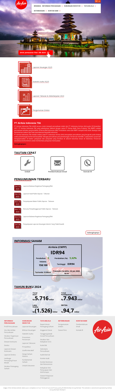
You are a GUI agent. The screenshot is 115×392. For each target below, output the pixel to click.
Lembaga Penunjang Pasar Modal (10, 360)
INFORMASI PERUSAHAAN (52, 6)
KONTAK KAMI (54, 11)
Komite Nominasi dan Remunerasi (46, 363)
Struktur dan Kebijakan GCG (45, 340)
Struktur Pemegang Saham (11, 367)
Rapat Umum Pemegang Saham (47, 325)
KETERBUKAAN (40, 11)
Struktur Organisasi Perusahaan (11, 337)
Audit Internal (45, 355)
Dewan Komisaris (10, 342)
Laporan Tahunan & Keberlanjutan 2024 (48, 96)
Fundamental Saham (27, 361)
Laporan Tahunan (28, 343)
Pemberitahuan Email (82, 325)
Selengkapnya (93, 233)
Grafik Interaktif (28, 350)
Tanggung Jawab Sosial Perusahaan (47, 335)
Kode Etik (43, 345)
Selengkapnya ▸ (20, 144)
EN (96, 1)
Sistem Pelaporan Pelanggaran (46, 377)
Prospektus (26, 347)
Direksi (6, 345)
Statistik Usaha (27, 334)
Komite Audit (44, 358)
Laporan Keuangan (29, 326)
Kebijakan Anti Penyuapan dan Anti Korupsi (46, 370)
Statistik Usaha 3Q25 (41, 81)
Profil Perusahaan (11, 326)
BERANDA (37, 6)
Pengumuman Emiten (41, 110)
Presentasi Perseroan (26, 338)
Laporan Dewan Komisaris (10, 350)
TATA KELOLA (90, 6)
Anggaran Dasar (46, 330)
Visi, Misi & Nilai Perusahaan (9, 331)
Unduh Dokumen (28, 365)
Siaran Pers (62, 330)
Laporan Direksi (10, 355)
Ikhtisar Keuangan (29, 330)
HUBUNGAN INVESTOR (73, 6)
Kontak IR (79, 330)
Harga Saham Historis (27, 355)
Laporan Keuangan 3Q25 (42, 67)
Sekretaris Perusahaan (44, 350)
